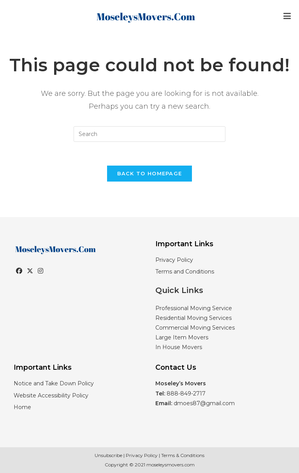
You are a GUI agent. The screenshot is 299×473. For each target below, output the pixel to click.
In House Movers (178, 347)
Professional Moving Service (193, 308)
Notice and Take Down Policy (54, 383)
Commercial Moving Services (195, 327)
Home (22, 407)
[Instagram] (40, 271)
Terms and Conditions (184, 271)
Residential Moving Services (193, 317)
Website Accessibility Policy (51, 395)
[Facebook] (19, 271)
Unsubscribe (108, 455)
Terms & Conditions (182, 455)
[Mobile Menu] (287, 16)
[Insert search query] (149, 134)
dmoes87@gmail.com (204, 403)
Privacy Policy (174, 259)
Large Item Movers (181, 337)
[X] (30, 271)
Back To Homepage (149, 173)
